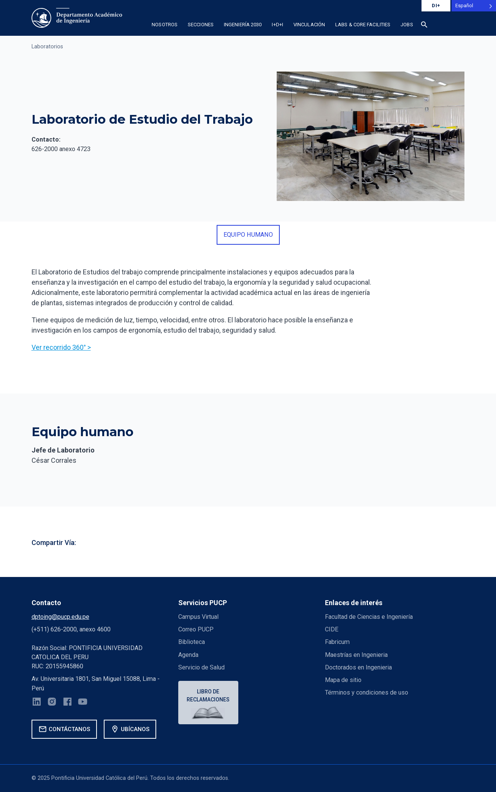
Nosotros (164, 24)
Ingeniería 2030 (243, 24)
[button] (424, 26)
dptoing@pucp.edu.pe (60, 616)
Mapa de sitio (343, 680)
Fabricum (337, 641)
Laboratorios (47, 46)
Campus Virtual (198, 616)
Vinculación (309, 24)
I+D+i (277, 24)
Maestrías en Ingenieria (356, 654)
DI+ (436, 5)
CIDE (331, 629)
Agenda (188, 654)
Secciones (201, 24)
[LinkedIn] (37, 702)
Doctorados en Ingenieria (358, 667)
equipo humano (248, 234)
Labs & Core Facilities (362, 24)
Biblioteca (191, 641)
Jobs (407, 24)
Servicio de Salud (201, 667)
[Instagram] (52, 702)
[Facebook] (67, 702)
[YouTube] (83, 702)
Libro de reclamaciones (208, 695)
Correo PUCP (196, 629)
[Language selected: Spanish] (474, 5)
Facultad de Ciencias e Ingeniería (369, 616)
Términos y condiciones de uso (366, 692)
